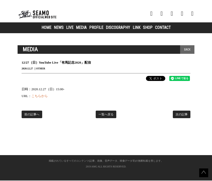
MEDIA (81, 27)
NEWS (59, 27)
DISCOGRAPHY (118, 27)
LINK (136, 27)
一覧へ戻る (106, 114)
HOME (46, 27)
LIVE (69, 27)
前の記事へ (31, 114)
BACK (187, 49)
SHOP (147, 27)
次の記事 (182, 114)
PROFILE (96, 27)
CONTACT (163, 27)
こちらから (39, 96)
